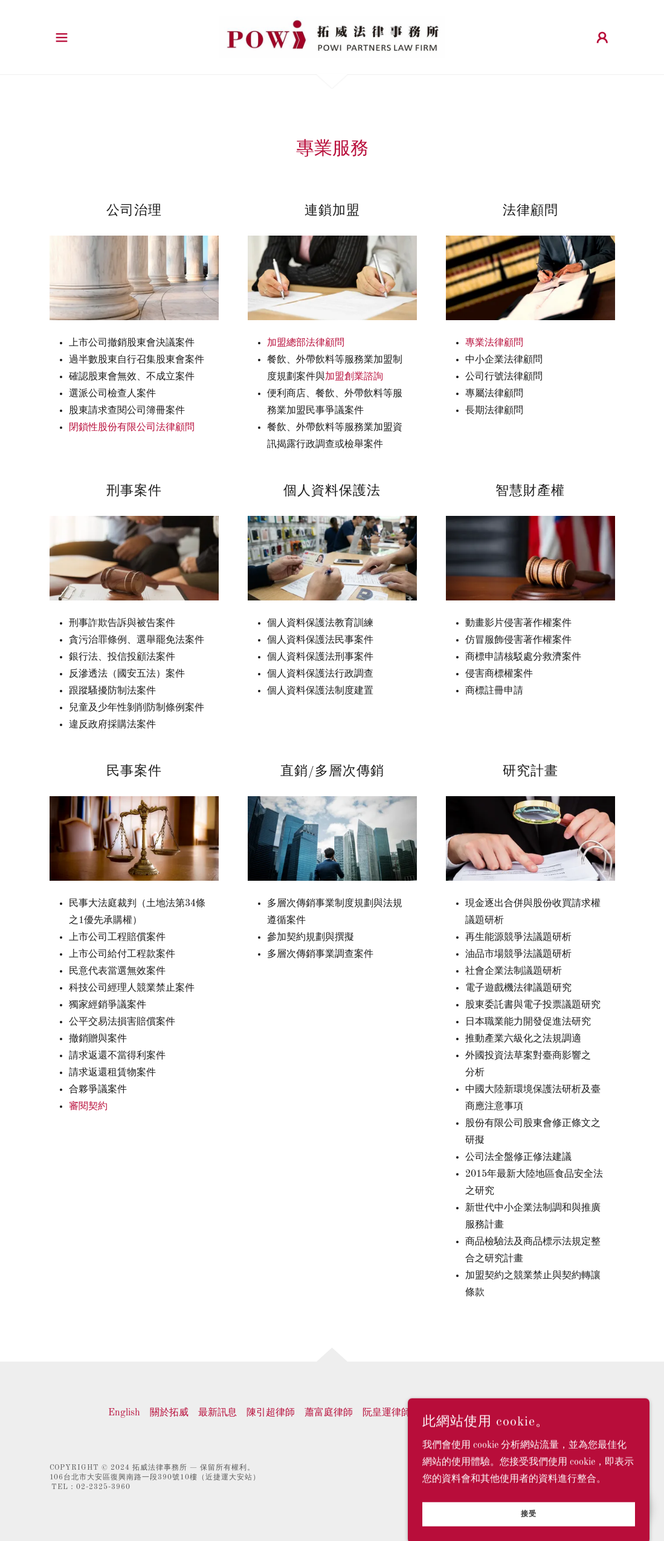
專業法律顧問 (494, 343)
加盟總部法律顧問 (305, 343)
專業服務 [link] (440, 1413)
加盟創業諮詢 (354, 377)
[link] (332, 37)
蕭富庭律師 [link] (329, 1413)
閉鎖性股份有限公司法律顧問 (132, 428)
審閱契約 (88, 1107)
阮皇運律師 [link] (387, 1413)
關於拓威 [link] (169, 1413)
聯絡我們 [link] (536, 1413)
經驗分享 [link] (488, 1413)
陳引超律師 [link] (271, 1413)
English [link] (124, 1413)
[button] (62, 37)
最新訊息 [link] (217, 1413)
